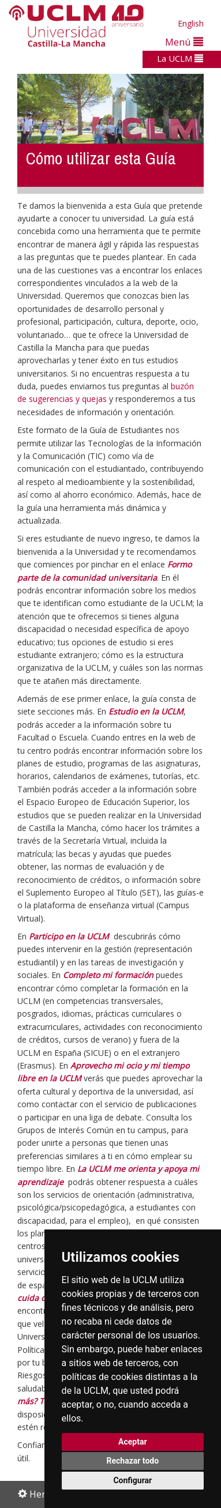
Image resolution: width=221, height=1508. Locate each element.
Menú (184, 41)
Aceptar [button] (132, 1441)
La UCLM (180, 58)
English (191, 23)
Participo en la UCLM (69, 936)
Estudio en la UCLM (145, 711)
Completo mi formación (108, 974)
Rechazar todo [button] (132, 1460)
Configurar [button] (132, 1480)
